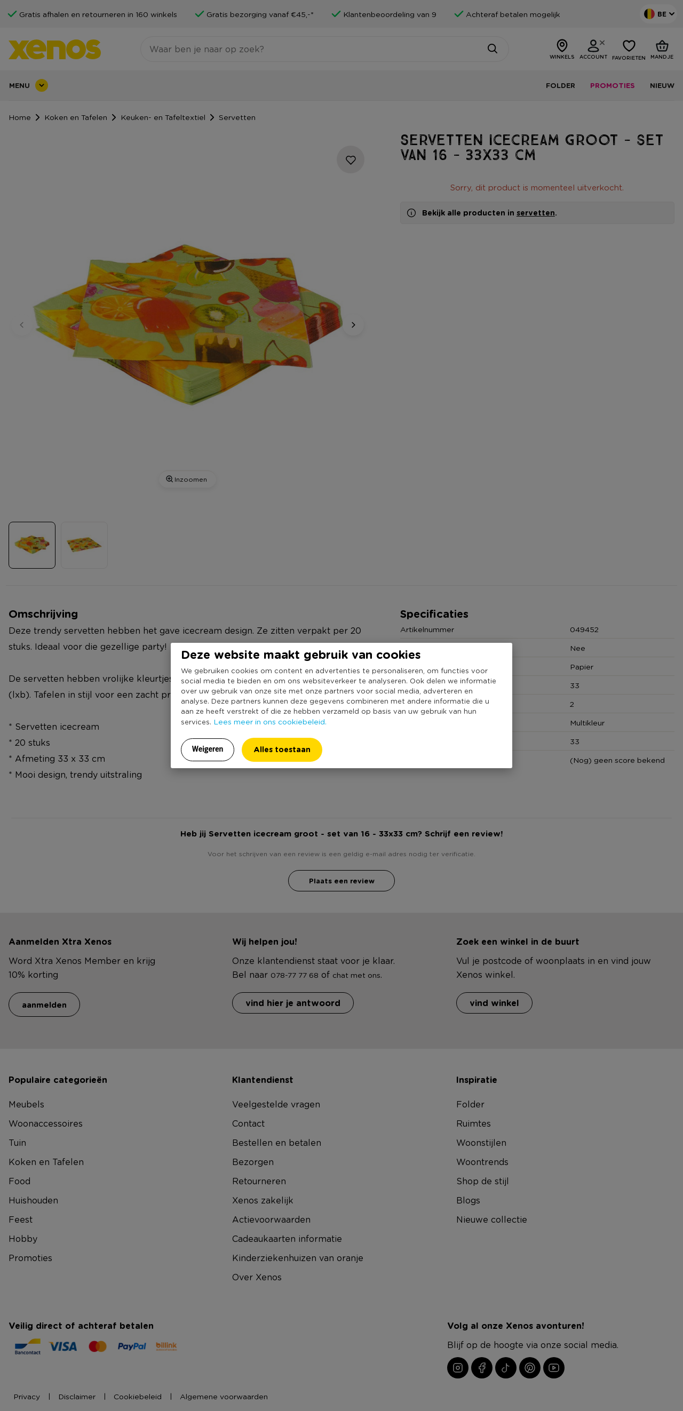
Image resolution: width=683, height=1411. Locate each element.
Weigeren (208, 749)
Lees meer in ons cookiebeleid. (270, 721)
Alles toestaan (282, 749)
